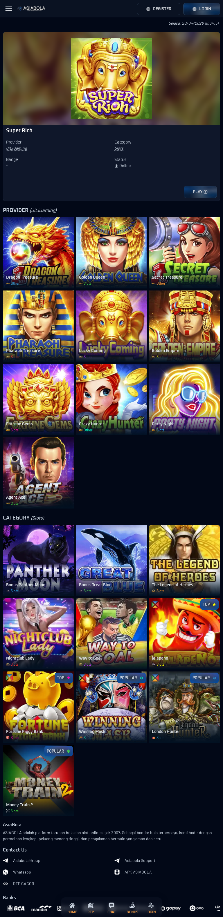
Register (158, 9)
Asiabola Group (21, 860)
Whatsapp (17, 872)
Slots (118, 148)
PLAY (200, 192)
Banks (9, 898)
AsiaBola (12, 825)
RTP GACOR (18, 884)
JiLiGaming (16, 148)
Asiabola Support (134, 860)
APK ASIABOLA (133, 872)
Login (201, 9)
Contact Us (15, 850)
